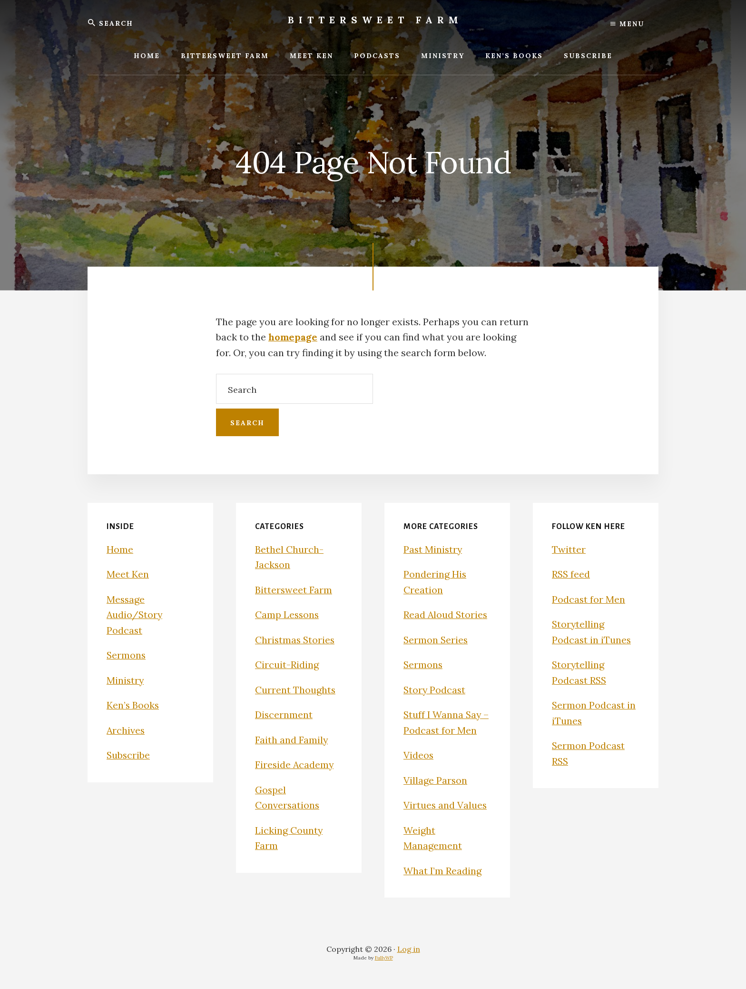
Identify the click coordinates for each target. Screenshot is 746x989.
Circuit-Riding (287, 664)
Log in (408, 949)
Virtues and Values (445, 805)
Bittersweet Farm (375, 20)
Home (120, 549)
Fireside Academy (295, 764)
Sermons (127, 655)
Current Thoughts (295, 690)
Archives (126, 730)
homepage (293, 337)
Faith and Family (291, 740)
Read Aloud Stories (446, 614)
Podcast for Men (589, 599)
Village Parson (435, 780)
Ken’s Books (133, 705)
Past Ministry (433, 549)
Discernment (284, 714)
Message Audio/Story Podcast (135, 614)
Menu (627, 24)
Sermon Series (436, 640)
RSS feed (571, 574)
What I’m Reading (442, 871)
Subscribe (129, 755)
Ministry (126, 680)
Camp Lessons (287, 614)
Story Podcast (435, 690)
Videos (418, 755)
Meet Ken (128, 574)
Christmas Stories (295, 640)
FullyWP (384, 958)
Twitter (569, 549)
